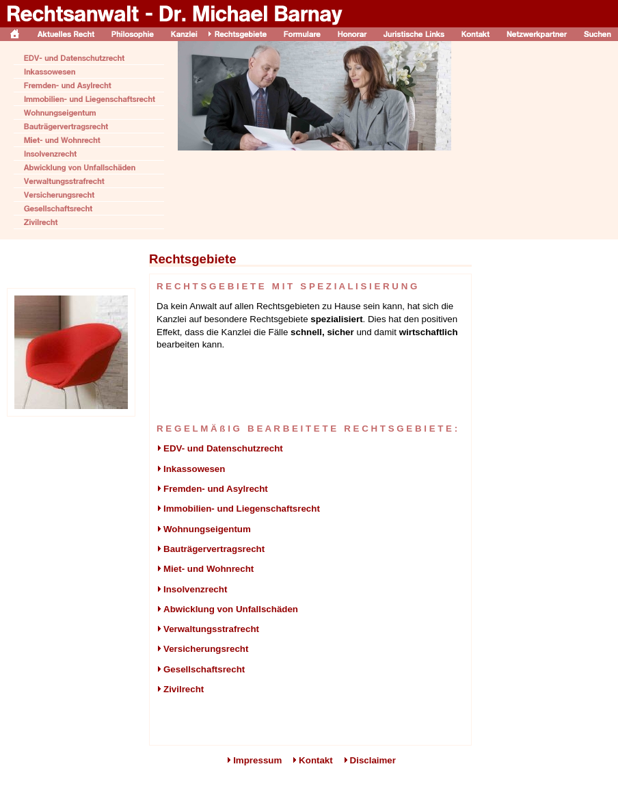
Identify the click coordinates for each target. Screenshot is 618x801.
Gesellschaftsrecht (201, 669)
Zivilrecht (180, 689)
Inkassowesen (191, 469)
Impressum (257, 760)
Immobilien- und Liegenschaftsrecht (238, 508)
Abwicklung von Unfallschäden (227, 609)
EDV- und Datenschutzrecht (220, 448)
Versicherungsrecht (202, 649)
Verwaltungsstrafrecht (208, 629)
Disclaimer (373, 760)
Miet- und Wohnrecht (205, 569)
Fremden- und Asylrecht (212, 489)
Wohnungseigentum (204, 529)
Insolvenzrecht (192, 589)
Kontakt (316, 760)
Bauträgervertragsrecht (211, 549)
